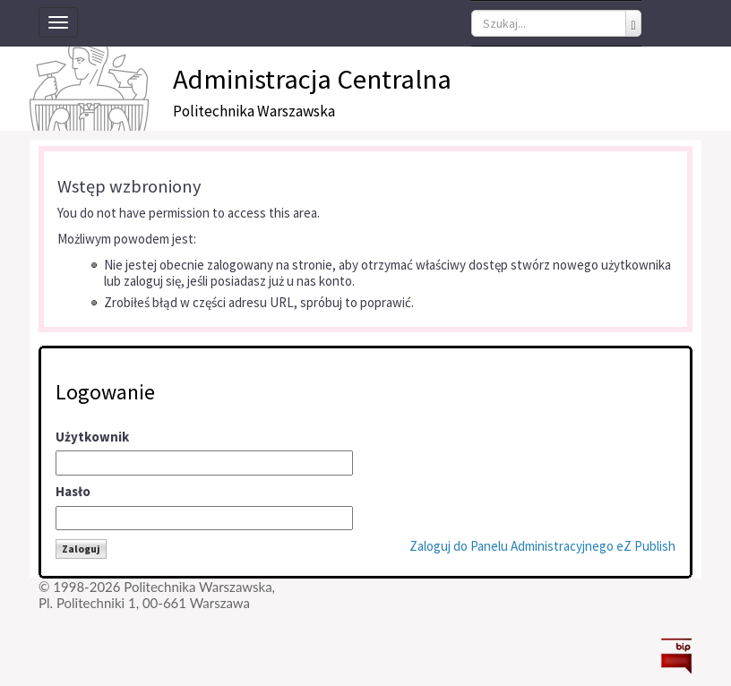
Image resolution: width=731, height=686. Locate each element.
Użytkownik (92, 436)
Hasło (73, 491)
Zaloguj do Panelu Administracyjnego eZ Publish (542, 545)
